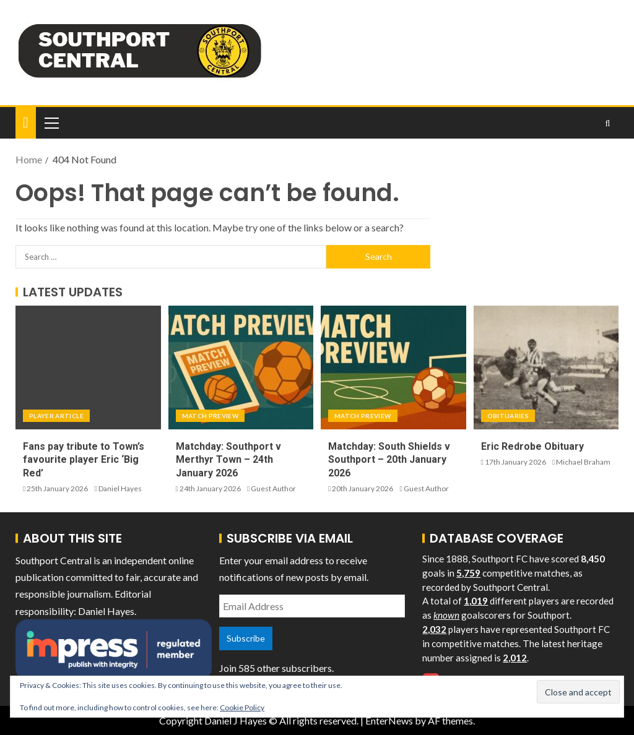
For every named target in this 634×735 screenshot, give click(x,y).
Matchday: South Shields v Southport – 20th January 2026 (389, 460)
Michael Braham (583, 461)
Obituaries (508, 415)
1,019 (476, 600)
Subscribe (246, 638)
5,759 (468, 572)
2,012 (515, 657)
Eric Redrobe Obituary (532, 446)
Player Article (56, 415)
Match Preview (210, 415)
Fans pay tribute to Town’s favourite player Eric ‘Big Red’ (83, 460)
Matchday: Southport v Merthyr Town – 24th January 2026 (228, 460)
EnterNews (389, 720)
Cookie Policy (242, 707)
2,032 (434, 629)
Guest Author (273, 488)
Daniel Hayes (120, 488)
